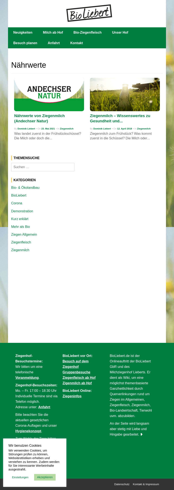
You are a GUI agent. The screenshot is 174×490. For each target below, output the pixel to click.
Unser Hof (120, 32)
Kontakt (76, 43)
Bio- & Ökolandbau (25, 187)
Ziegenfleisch (21, 242)
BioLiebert (18, 195)
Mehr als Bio (20, 226)
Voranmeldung (27, 377)
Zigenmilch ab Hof (77, 383)
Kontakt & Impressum (146, 484)
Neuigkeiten (22, 32)
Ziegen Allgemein (24, 234)
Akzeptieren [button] (45, 477)
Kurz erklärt (19, 219)
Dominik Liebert (26, 128)
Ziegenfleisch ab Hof (79, 377)
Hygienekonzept (28, 431)
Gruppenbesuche (76, 372)
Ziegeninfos (72, 396)
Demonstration (22, 211)
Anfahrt (54, 43)
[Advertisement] (87, 287)
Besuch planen (25, 43)
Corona (16, 203)
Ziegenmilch (67, 128)
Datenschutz (121, 484)
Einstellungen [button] (20, 477)
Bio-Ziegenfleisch (88, 32)
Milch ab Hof (53, 32)
